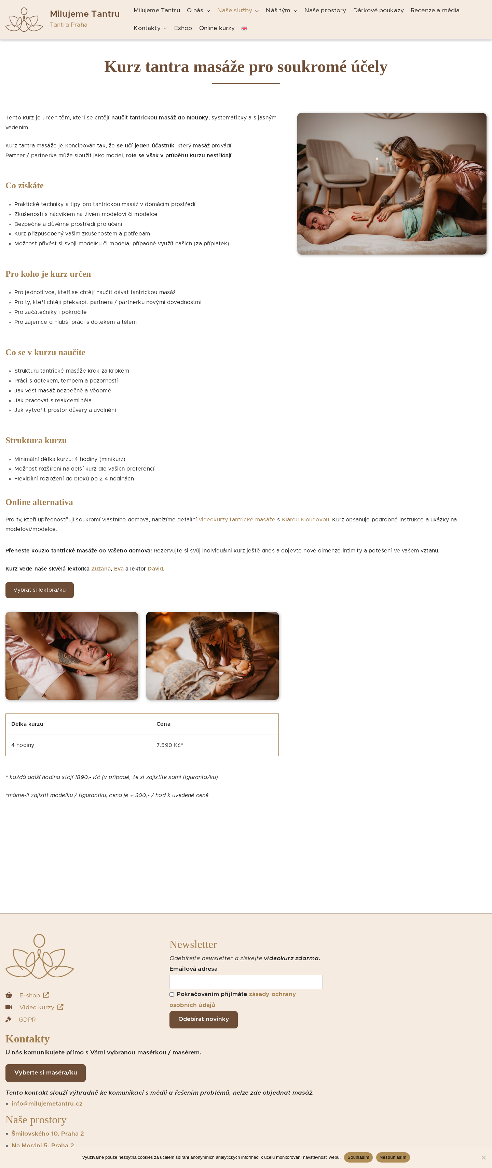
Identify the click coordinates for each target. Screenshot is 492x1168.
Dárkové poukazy (378, 11)
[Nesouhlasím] (483, 1157)
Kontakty (150, 28)
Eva (119, 569)
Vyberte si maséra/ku (45, 1073)
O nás (198, 10)
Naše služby (238, 10)
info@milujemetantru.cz (47, 1104)
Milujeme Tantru (85, 14)
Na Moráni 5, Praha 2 (43, 1146)
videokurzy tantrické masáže (237, 519)
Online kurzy (217, 28)
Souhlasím (358, 1157)
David (155, 569)
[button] (207, 10)
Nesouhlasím (393, 1157)
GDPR (27, 1020)
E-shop (34, 995)
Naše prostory (325, 11)
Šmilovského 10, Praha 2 (48, 1134)
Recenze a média (435, 11)
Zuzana (101, 569)
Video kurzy (41, 1007)
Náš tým (281, 10)
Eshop (183, 28)
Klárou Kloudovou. (306, 519)
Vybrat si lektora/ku (39, 590)
